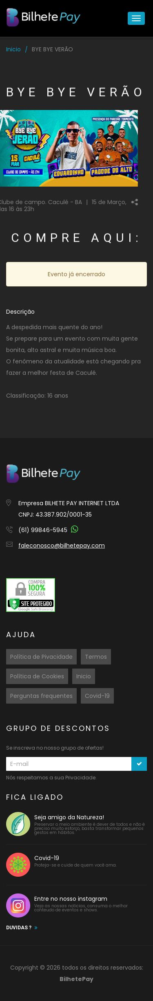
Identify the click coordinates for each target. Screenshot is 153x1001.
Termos (96, 657)
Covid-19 (97, 696)
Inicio (13, 49)
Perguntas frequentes (41, 696)
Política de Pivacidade (41, 657)
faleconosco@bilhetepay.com (61, 545)
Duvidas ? (18, 928)
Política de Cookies (37, 676)
